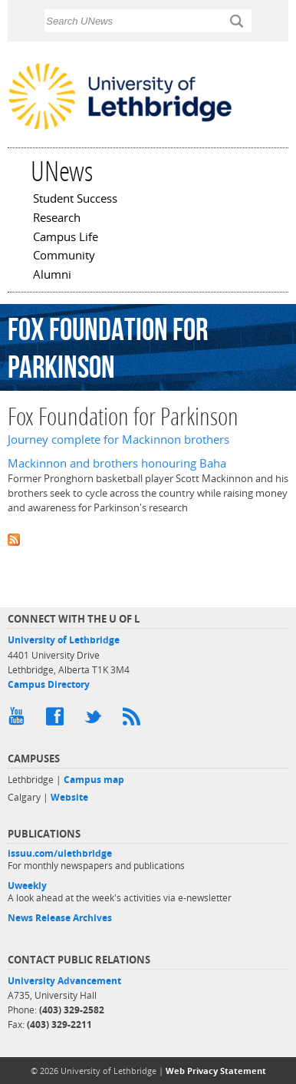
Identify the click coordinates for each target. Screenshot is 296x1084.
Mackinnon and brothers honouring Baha (117, 463)
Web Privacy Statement (216, 1070)
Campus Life (65, 238)
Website (69, 797)
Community (64, 256)
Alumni (52, 276)
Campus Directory (49, 684)
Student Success (75, 200)
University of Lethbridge (64, 640)
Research (57, 219)
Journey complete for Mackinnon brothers (118, 439)
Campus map (94, 779)
